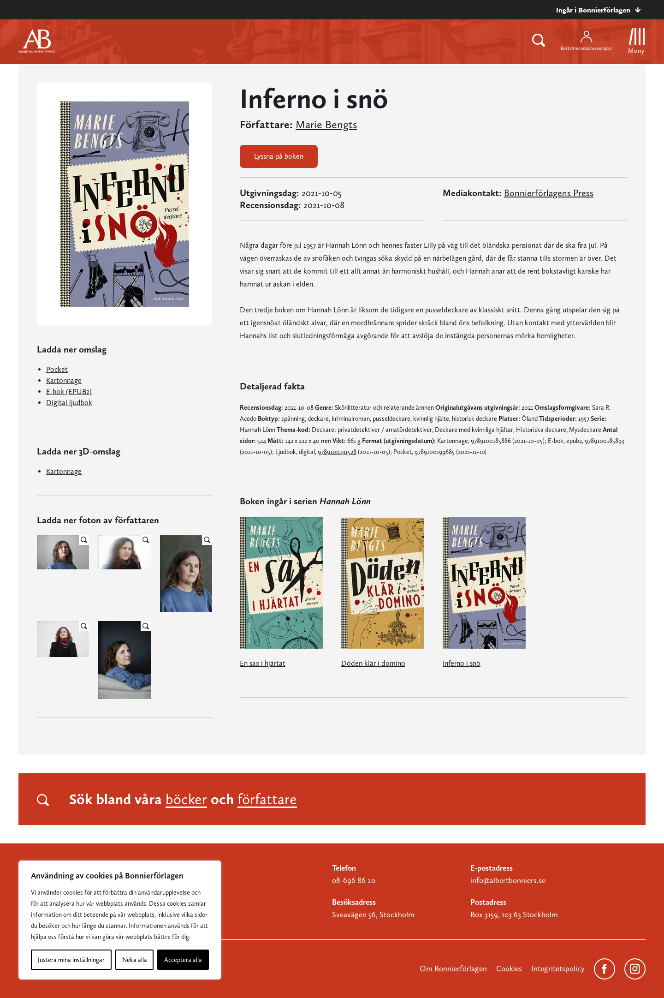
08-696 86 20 (353, 880)
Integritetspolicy (558, 968)
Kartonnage (64, 380)
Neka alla (134, 959)
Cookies (509, 968)
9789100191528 (337, 451)
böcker (186, 799)
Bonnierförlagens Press (548, 192)
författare (267, 799)
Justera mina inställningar (71, 959)
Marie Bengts (326, 124)
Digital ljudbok (69, 402)
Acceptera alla (183, 959)
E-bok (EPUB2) (69, 391)
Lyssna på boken (278, 156)
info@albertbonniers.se (507, 880)
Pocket (57, 369)
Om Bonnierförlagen (453, 968)
